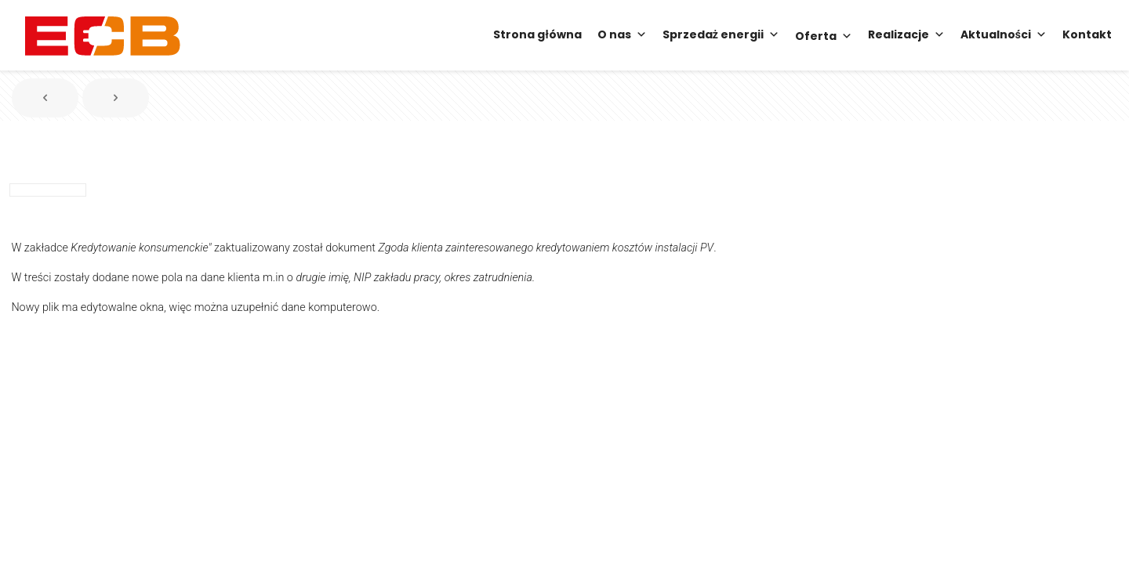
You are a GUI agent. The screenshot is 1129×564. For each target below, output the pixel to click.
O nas (622, 34)
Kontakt (1087, 34)
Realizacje (906, 34)
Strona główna (537, 34)
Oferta (823, 35)
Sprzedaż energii (721, 34)
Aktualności (1003, 34)
